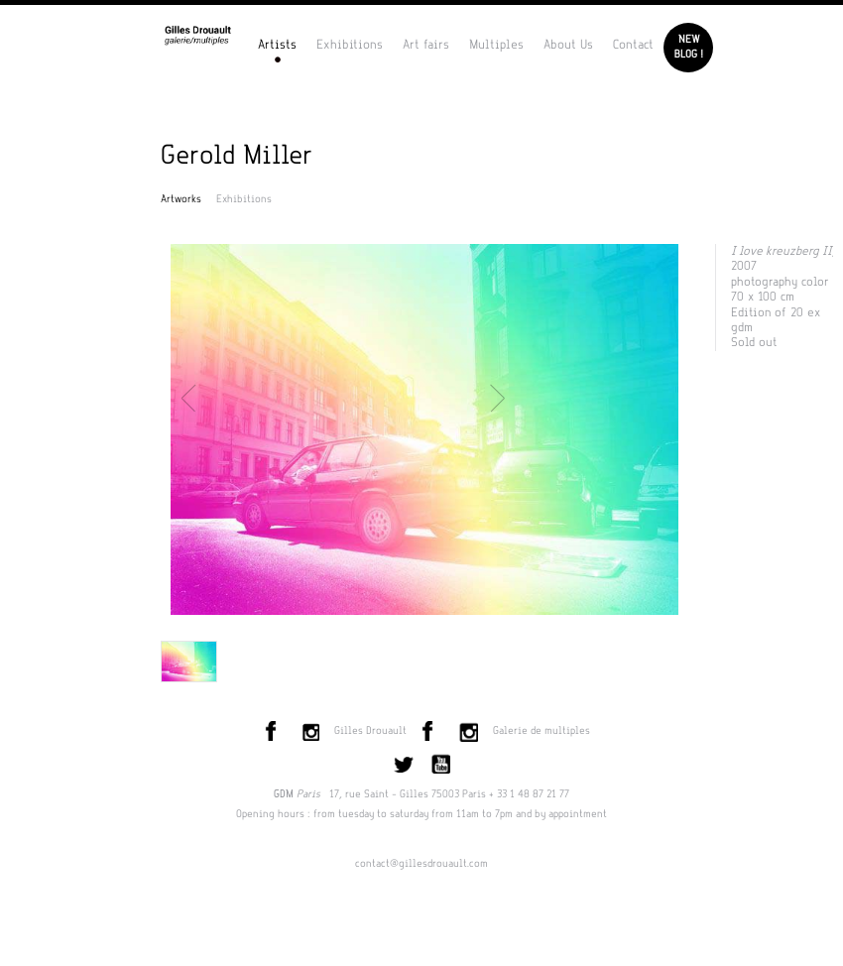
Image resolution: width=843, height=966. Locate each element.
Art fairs (426, 45)
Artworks (181, 199)
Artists (277, 45)
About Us (568, 45)
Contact (633, 45)
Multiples (496, 45)
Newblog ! (688, 47)
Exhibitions (349, 45)
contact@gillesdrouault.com (421, 864)
